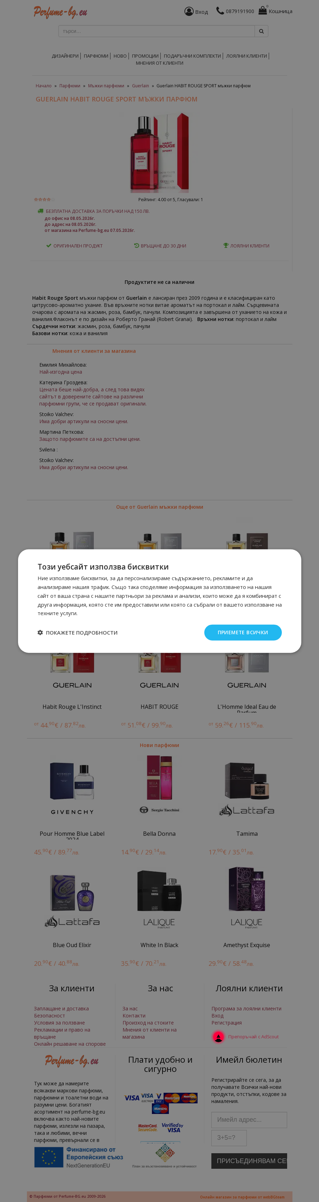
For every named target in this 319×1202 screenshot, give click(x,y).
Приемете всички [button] (242, 632)
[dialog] (159, 601)
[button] (78, 632)
